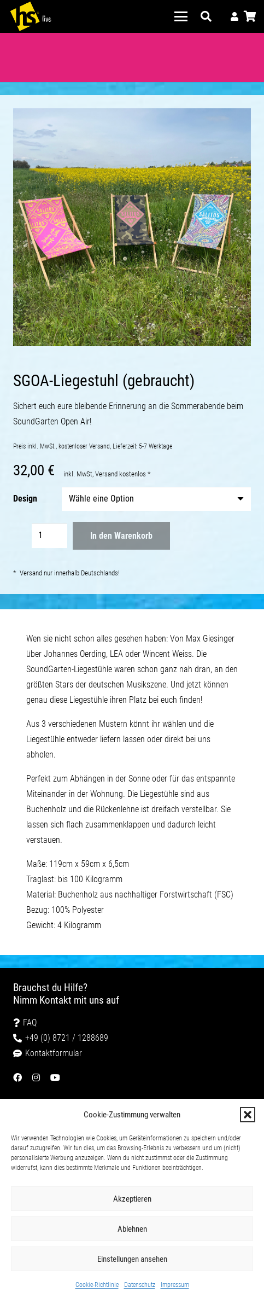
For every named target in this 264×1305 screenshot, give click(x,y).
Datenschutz (139, 1285)
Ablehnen (132, 1229)
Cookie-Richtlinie (97, 1285)
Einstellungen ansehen (132, 1259)
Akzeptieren (132, 1199)
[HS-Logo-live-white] (30, 16)
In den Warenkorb (121, 536)
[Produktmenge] (50, 535)
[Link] (234, 16)
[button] (247, 1114)
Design (25, 498)
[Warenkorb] (250, 16)
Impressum (175, 1285)
